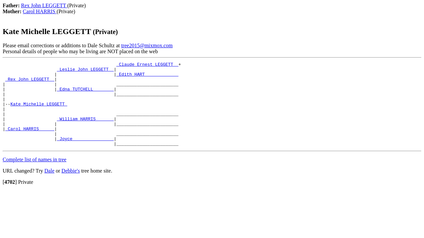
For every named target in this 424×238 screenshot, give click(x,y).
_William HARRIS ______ (85, 131)
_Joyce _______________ (85, 154)
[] (10, 199)
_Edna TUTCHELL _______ (85, 95)
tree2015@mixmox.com (147, 45)
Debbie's (71, 187)
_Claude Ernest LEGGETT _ (147, 65)
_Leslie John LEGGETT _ (85, 71)
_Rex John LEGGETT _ (29, 83)
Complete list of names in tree (34, 176)
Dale (49, 187)
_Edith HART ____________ (147, 77)
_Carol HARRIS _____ (29, 142)
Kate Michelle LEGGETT (38, 113)
